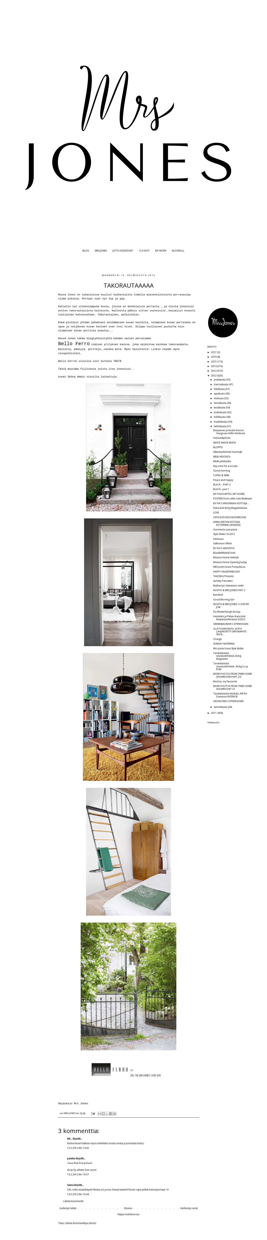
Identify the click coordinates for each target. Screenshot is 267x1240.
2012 (214, 375)
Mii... (69, 1138)
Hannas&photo (222, 438)
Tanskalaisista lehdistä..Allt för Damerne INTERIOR (230, 695)
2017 (214, 352)
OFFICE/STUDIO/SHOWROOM (229, 517)
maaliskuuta (221, 421)
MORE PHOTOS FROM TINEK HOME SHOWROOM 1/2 (232, 687)
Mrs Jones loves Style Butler (228, 648)
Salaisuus (218, 539)
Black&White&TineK (224, 553)
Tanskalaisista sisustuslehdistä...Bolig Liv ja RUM (230, 666)
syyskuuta (219, 393)
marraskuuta (221, 384)
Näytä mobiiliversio (128, 1214)
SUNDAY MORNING (224, 643)
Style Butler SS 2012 (224, 534)
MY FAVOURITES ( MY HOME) (228, 494)
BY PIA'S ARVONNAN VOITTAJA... (231, 503)
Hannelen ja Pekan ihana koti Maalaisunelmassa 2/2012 (229, 618)
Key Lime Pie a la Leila (225, 466)
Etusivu (128, 1208)
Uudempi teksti (67, 1208)
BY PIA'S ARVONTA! (224, 548)
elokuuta (219, 398)
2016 (214, 357)
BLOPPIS (218, 447)
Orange (217, 639)
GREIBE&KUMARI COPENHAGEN (230, 624)
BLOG (85, 250)
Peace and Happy (223, 480)
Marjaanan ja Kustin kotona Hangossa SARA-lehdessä (229, 432)
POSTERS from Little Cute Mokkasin (232, 498)
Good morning (221, 470)
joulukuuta (220, 379)
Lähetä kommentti (73, 1201)
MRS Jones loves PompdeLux (229, 566)
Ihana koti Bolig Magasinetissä (230, 508)
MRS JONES (101, 250)
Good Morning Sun (223, 599)
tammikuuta (221, 707)
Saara (70, 1185)
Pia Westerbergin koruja (226, 611)
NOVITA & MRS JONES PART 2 (229, 590)
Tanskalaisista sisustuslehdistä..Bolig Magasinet (227, 656)
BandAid (218, 594)
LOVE (216, 512)
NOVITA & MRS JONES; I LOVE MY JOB (231, 605)
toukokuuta (220, 412)
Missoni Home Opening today (230, 562)
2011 (214, 713)
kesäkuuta (220, 407)
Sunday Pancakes (223, 580)
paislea (71, 1158)
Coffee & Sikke (221, 475)
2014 (214, 366)
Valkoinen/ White (222, 543)
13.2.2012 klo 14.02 (78, 1148)
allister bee (83, 1170)
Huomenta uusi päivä (225, 529)
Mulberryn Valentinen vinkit (228, 585)
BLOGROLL (178, 250)
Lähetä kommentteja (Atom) (80, 1223)
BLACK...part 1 (221, 489)
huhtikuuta (220, 417)
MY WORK (160, 250)
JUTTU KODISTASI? (123, 250)
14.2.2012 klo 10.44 (78, 1194)
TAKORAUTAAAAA (223, 576)
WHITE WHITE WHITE (224, 442)
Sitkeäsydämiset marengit (227, 452)
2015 (214, 361)
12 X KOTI (144, 250)
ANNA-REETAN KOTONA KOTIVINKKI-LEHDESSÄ (227, 523)
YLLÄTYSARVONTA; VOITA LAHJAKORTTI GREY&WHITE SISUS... (229, 631)
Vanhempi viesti (189, 1208)
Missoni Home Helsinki (226, 557)
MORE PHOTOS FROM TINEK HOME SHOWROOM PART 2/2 (232, 675)
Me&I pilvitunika (222, 461)
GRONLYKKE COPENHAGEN (228, 701)
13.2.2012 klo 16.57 (78, 1174)
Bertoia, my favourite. (225, 681)
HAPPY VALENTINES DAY (226, 571)
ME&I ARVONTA (222, 456)
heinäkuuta (220, 403)
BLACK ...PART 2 (222, 484)
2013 (214, 370)
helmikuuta (220, 426)
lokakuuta (219, 389)
